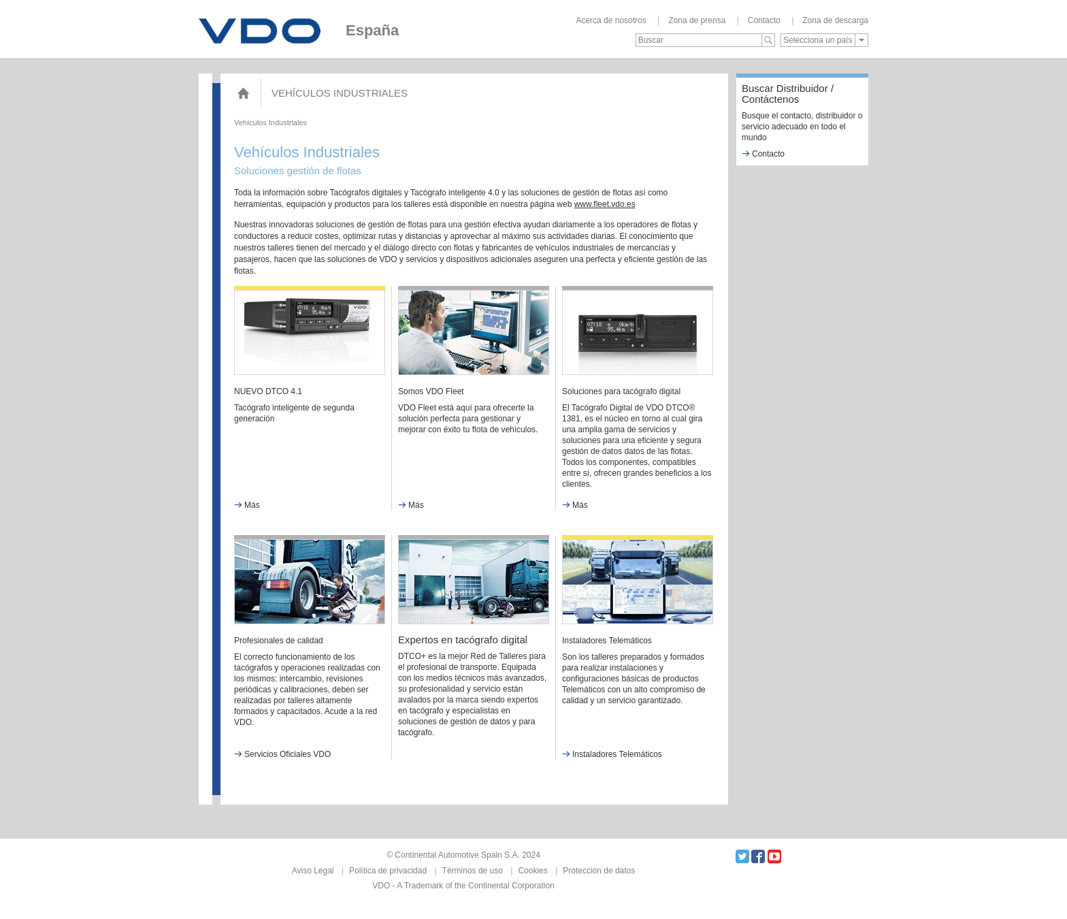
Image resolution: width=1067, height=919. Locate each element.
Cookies (532, 870)
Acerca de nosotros (611, 20)
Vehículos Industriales (340, 93)
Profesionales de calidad (278, 640)
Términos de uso (472, 870)
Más (247, 505)
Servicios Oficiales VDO (282, 754)
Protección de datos (599, 870)
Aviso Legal (313, 870)
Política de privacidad (388, 870)
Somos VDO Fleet (431, 391)
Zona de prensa (696, 20)
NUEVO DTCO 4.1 (268, 391)
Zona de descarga (835, 20)
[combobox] (824, 40)
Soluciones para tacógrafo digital (621, 391)
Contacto (764, 20)
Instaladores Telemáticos (607, 640)
